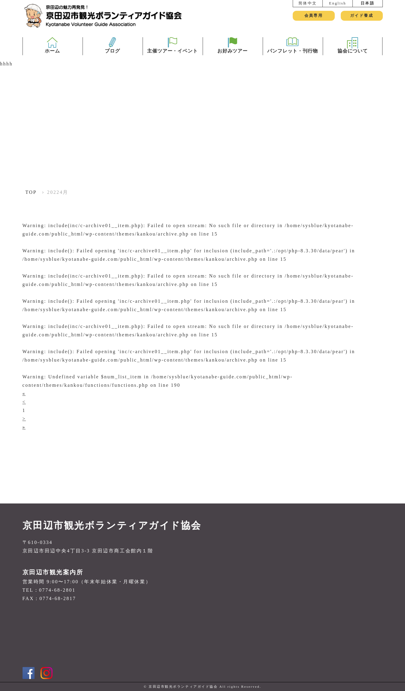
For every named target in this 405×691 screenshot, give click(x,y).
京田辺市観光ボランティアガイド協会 (112, 525)
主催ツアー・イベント (172, 54)
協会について (352, 54)
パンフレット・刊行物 (292, 54)
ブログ (112, 54)
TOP (31, 192)
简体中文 (307, 3)
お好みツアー (232, 54)
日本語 (368, 3)
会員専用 (313, 15)
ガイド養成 (361, 15)
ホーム (52, 54)
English (337, 3)
